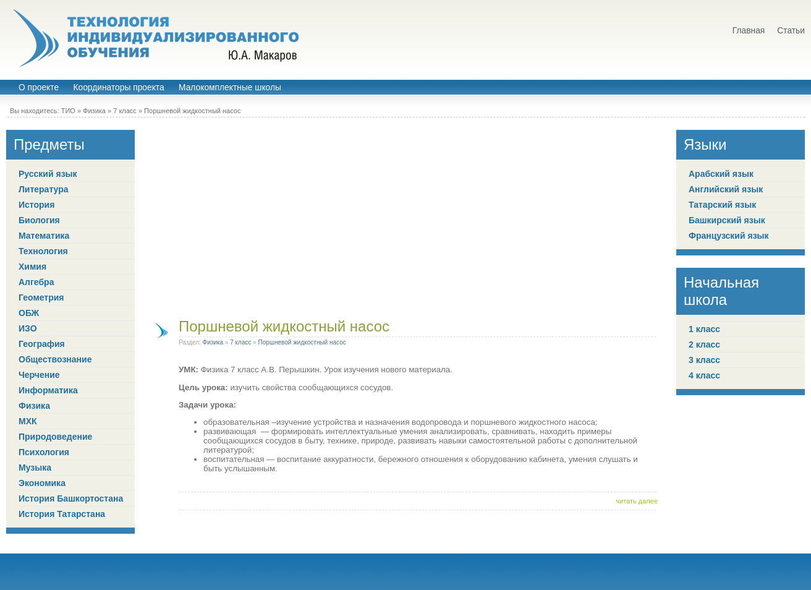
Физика (94, 110)
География (42, 344)
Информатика (48, 390)
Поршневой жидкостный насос (192, 110)
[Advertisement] (405, 216)
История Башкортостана (71, 498)
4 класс (704, 375)
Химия (32, 266)
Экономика (42, 483)
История (36, 205)
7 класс (125, 110)
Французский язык (729, 236)
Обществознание (55, 359)
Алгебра (36, 282)
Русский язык (48, 174)
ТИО (68, 110)
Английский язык (726, 189)
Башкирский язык (727, 220)
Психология (44, 452)
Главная (748, 30)
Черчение (39, 375)
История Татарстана (62, 514)
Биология (39, 220)
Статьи (791, 30)
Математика (44, 236)
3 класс (704, 360)
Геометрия (41, 297)
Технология (43, 251)
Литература (44, 189)
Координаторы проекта (118, 87)
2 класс (704, 344)
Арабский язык (721, 174)
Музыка (35, 467)
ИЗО (28, 328)
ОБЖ (29, 313)
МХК (28, 421)
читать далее (637, 501)
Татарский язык (722, 205)
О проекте (39, 87)
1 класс (704, 329)
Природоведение (55, 437)
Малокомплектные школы (230, 87)
